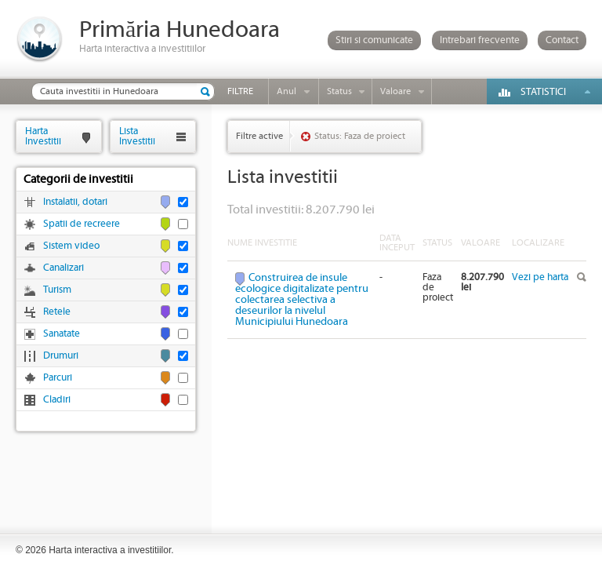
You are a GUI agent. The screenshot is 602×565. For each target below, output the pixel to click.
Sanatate (61, 334)
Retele (57, 312)
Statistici (543, 92)
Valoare (395, 91)
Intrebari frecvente (480, 40)
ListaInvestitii (137, 136)
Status (339, 91)
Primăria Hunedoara (179, 30)
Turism (57, 290)
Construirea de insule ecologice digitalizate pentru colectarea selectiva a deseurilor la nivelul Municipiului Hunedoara (301, 299)
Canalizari (63, 268)
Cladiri (57, 400)
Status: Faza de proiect (359, 136)
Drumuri (60, 356)
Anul (286, 91)
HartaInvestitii (43, 136)
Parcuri (57, 378)
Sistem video (71, 246)
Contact (562, 40)
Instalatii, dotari (75, 202)
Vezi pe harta (540, 277)
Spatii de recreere (81, 224)
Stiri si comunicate (374, 40)
